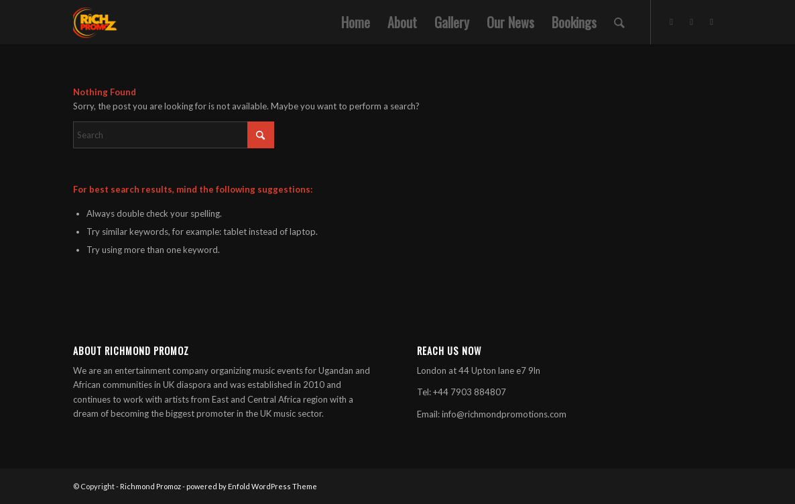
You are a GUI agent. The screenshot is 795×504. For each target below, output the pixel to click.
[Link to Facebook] (692, 21)
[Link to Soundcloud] (712, 21)
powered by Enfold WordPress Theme (251, 486)
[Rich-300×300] (95, 22)
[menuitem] (355, 22)
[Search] (619, 22)
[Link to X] (672, 21)
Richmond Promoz (150, 486)
